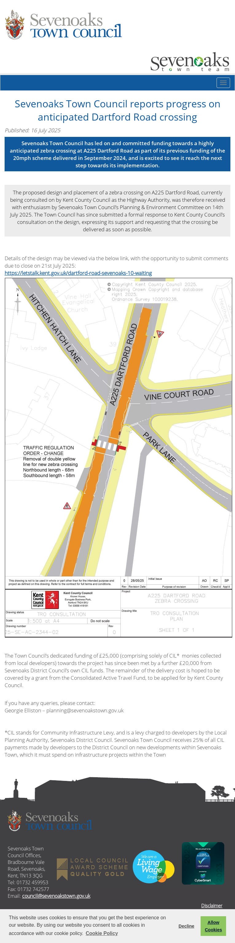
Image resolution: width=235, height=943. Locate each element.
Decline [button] (186, 926)
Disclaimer (211, 905)
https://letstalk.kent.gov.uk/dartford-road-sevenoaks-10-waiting (78, 273)
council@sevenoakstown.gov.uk (56, 896)
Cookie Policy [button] (102, 933)
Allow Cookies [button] (213, 926)
